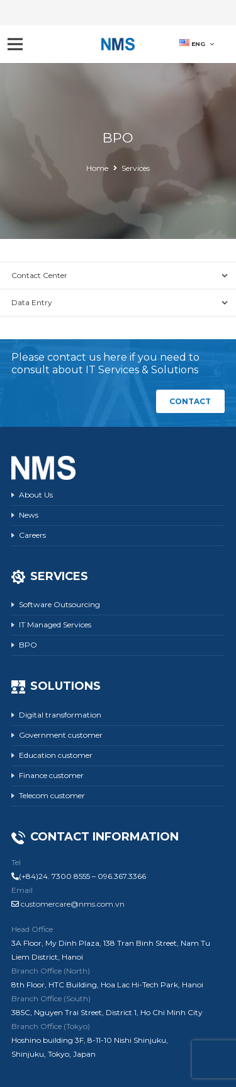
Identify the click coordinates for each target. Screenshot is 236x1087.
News (28, 515)
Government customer (61, 735)
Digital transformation (60, 714)
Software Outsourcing (59, 604)
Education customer (56, 755)
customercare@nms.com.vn (73, 904)
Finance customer (51, 775)
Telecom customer (52, 795)
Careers (32, 535)
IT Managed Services (55, 624)
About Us (36, 494)
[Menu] (14, 44)
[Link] (118, 44)
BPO (28, 644)
